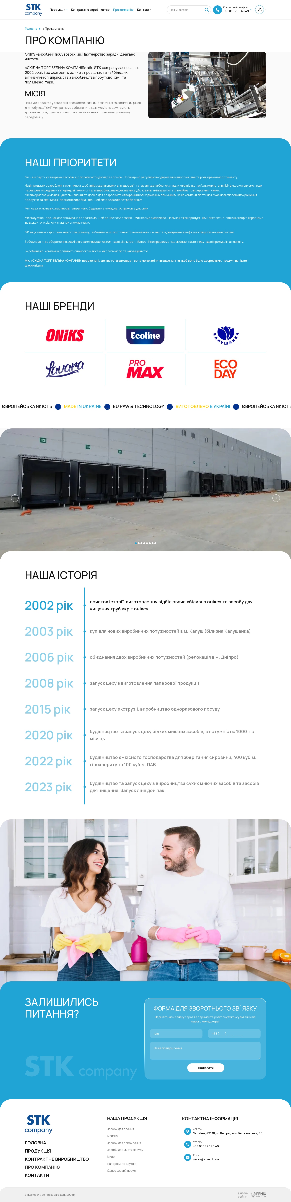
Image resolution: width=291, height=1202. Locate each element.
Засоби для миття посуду (125, 1150)
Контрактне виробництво (57, 1159)
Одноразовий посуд (121, 1171)
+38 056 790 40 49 (201, 1144)
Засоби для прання (120, 1129)
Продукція (38, 1151)
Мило (111, 1157)
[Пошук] (189, 9)
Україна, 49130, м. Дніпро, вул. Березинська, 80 (223, 1131)
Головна (31, 28)
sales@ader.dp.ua (201, 1157)
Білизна (112, 1136)
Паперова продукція (121, 1164)
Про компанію (42, 1167)
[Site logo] (33, 9)
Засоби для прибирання (124, 1143)
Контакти (37, 1175)
